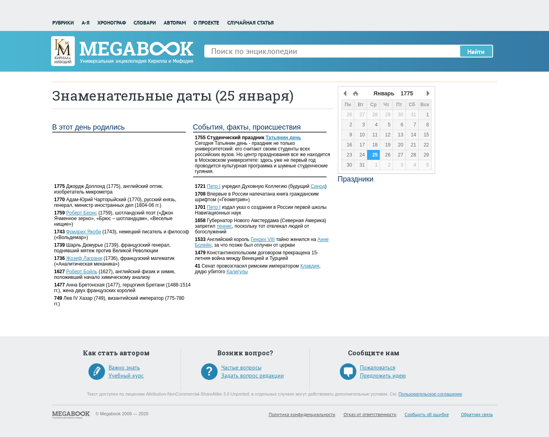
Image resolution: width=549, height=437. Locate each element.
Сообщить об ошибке (427, 414)
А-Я (86, 22)
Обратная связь (477, 414)
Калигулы (237, 271)
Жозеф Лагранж (84, 258)
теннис (224, 226)
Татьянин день (283, 137)
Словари (145, 22)
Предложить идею (383, 375)
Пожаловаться (377, 367)
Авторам (175, 22)
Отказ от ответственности (370, 414)
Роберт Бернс (81, 213)
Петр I (214, 186)
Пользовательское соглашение (430, 394)
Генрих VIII (263, 239)
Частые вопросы (241, 367)
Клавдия (309, 266)
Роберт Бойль (81, 271)
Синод (318, 186)
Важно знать (124, 367)
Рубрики (63, 22)
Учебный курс (126, 375)
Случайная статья (250, 22)
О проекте (206, 22)
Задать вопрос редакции (252, 375)
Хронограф (111, 22)
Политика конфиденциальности (302, 414)
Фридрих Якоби (83, 232)
